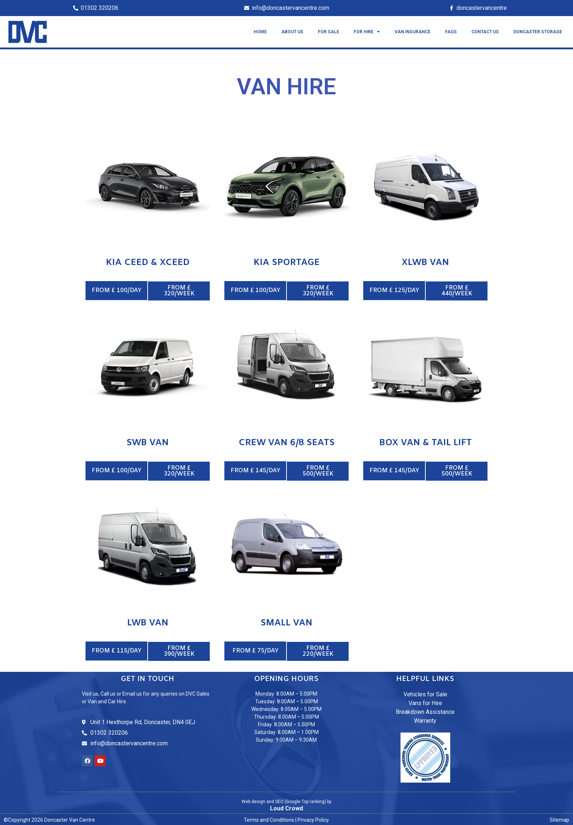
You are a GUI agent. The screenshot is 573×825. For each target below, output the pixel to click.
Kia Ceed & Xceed (148, 263)
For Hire (367, 32)
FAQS (451, 31)
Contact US (485, 31)
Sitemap (559, 819)
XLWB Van (425, 263)
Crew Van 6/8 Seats (287, 443)
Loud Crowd (286, 807)
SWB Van (147, 443)
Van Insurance (412, 31)
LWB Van (147, 622)
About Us (292, 31)
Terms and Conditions (269, 819)
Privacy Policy (313, 819)
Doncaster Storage (537, 31)
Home (260, 31)
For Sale (328, 31)
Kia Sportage (287, 263)
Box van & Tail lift (425, 443)
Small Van (286, 622)
